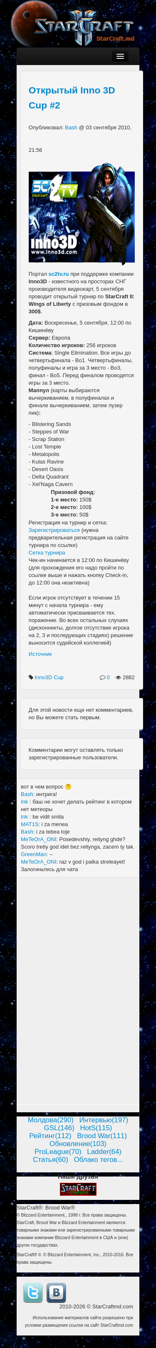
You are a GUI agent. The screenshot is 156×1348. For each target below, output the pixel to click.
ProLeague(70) (58, 1152)
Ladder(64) (104, 1152)
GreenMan (33, 854)
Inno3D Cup (50, 677)
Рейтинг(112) (50, 1136)
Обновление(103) (78, 1144)
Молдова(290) (51, 1120)
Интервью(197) (103, 1120)
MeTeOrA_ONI (38, 839)
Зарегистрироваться (54, 530)
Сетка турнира (47, 552)
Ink (25, 802)
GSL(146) (59, 1128)
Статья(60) (50, 1160)
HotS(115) (96, 1128)
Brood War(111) (102, 1136)
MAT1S (29, 824)
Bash (72, 127)
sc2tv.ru (59, 274)
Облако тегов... (98, 1160)
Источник (40, 654)
